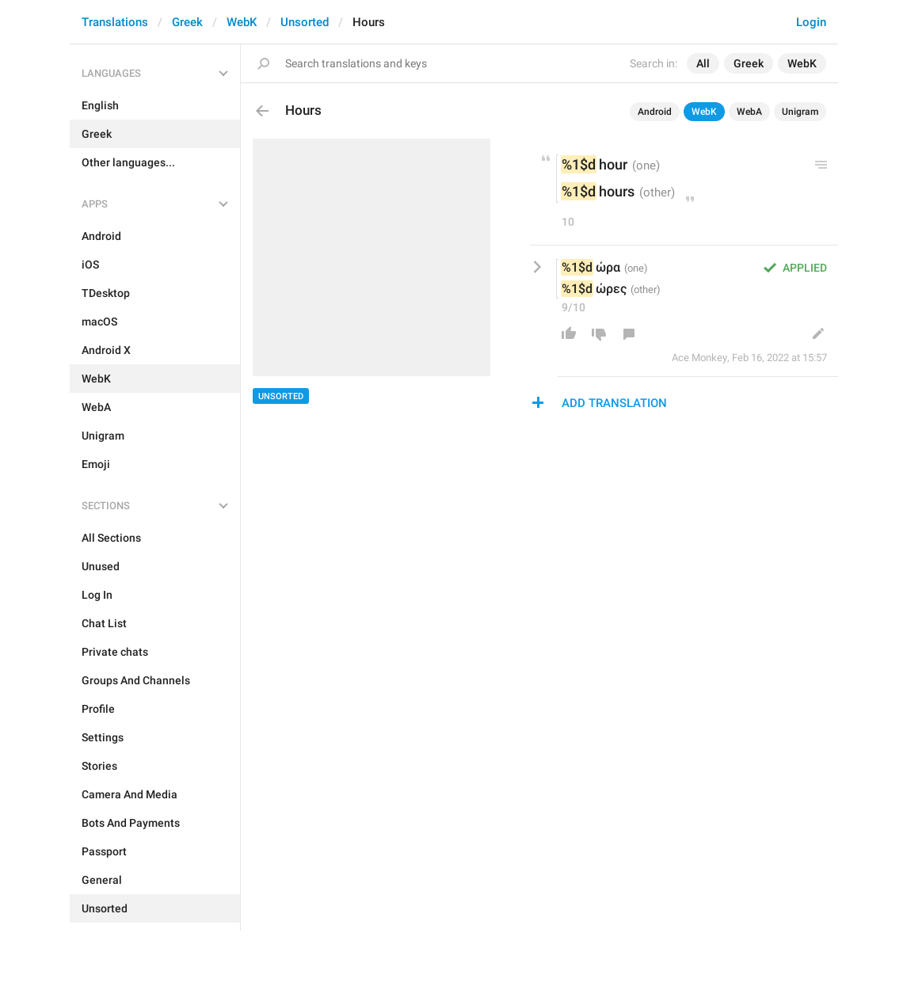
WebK (242, 22)
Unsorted (304, 22)
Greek (187, 22)
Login (811, 22)
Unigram (800, 111)
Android (655, 111)
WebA (749, 111)
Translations (115, 22)
